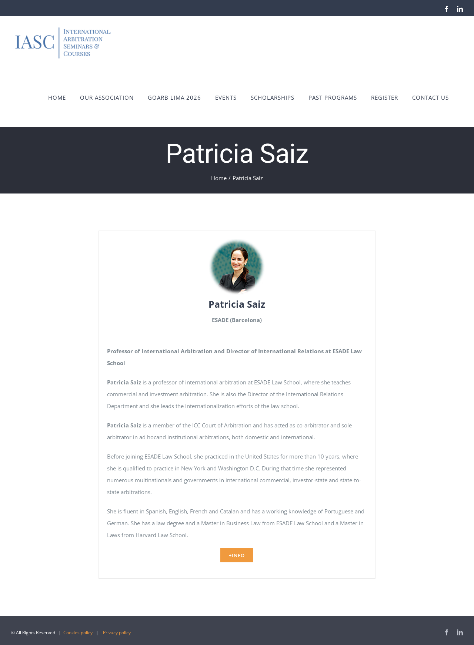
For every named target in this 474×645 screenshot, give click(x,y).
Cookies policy (78, 632)
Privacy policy (117, 632)
